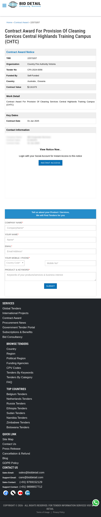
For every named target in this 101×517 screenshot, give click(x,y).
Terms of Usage (43, 512)
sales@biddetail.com (31, 472)
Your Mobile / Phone (17, 258)
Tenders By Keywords (20, 372)
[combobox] (14, 263)
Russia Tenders (16, 403)
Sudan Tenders (16, 413)
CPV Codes (14, 367)
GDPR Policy (10, 463)
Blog (5, 458)
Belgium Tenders (17, 394)
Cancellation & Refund (16, 453)
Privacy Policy (59, 512)
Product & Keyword (17, 270)
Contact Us (9, 444)
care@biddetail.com (31, 477)
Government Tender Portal (18, 327)
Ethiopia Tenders (17, 408)
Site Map (7, 439)
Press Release (11, 448)
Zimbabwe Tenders (18, 422)
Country (11, 348)
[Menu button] (5, 5)
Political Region (16, 358)
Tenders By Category (19, 377)
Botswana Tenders (18, 427)
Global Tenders (11, 308)
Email (8, 246)
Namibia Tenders (17, 417)
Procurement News (14, 322)
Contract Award (11, 318)
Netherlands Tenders (19, 398)
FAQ (9, 382)
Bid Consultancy (12, 337)
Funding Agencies (18, 363)
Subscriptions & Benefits (17, 332)
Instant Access (50, 162)
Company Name (14, 222)
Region (11, 353)
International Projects (15, 313)
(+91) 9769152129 (31, 482)
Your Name (12, 234)
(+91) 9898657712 (31, 486)
